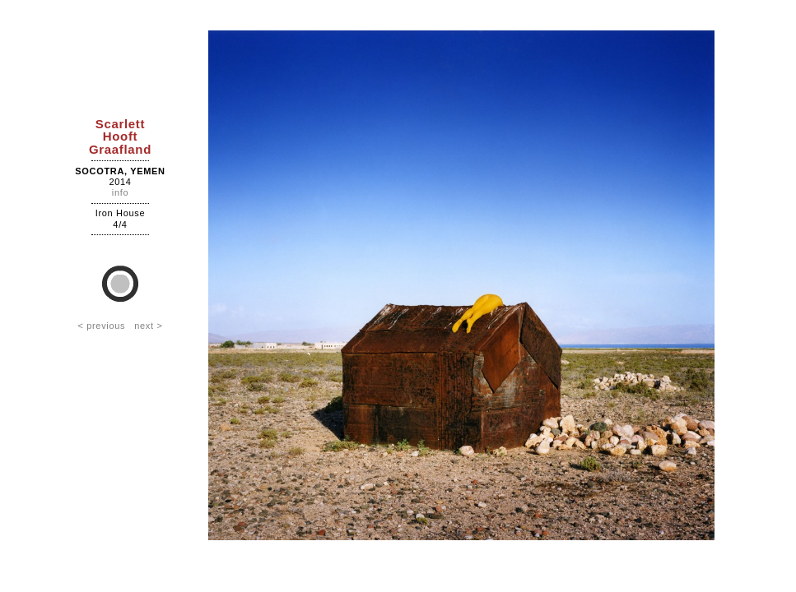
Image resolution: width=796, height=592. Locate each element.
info (120, 192)
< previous (101, 326)
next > (148, 326)
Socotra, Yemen (120, 171)
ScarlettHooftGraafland (120, 136)
